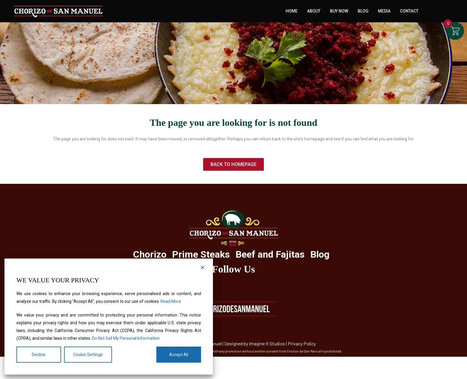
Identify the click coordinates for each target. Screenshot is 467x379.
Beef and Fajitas (270, 254)
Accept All (178, 354)
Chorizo (149, 254)
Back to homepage (233, 164)
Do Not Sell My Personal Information (126, 338)
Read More (171, 301)
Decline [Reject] (39, 354)
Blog (319, 254)
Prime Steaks (201, 254)
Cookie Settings (88, 354)
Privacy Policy (302, 343)
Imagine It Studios (267, 343)
